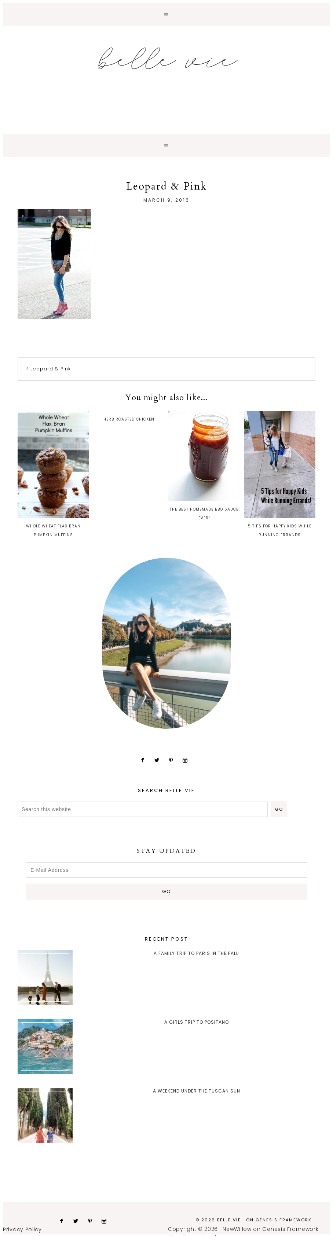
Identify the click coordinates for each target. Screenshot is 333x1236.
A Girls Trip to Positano (196, 1022)
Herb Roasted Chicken (128, 419)
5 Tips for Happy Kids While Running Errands (279, 474)
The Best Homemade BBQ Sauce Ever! (204, 466)
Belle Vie (166, 58)
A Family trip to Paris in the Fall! (197, 953)
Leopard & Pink (50, 368)
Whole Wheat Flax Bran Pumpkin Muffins (53, 474)
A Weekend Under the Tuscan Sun (196, 1091)
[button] (166, 14)
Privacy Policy (22, 1229)
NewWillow (237, 1229)
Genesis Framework (284, 1220)
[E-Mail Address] (166, 870)
